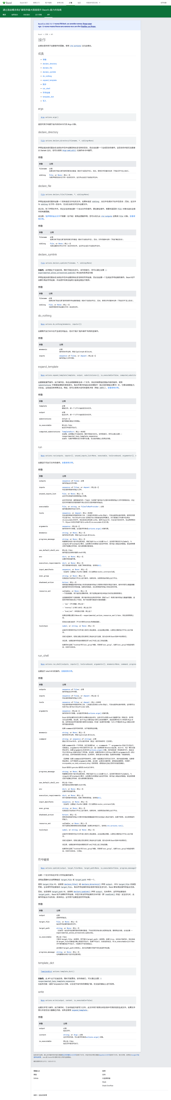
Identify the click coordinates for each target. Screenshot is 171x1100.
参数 (44, 60)
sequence (63, 356)
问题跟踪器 (106, 1078)
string (74, 506)
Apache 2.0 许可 (104, 1055)
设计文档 (38, 15)
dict (64, 557)
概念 (4, 15)
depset (83, 356)
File (43, 141)
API (52, 34)
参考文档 (60, 3)
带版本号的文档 (92, 3)
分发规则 (26, 15)
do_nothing (47, 76)
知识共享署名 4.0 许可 (69, 1055)
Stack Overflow (107, 1086)
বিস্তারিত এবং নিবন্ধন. (88, 27)
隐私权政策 (43, 1095)
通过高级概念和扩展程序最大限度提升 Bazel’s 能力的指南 (32, 9)
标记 (99, 565)
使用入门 (36, 3)
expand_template (50, 80)
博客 (35, 1075)
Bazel (40, 34)
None (60, 175)
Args (43, 117)
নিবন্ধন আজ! (87, 24)
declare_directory (50, 64)
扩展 (46, 34)
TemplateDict (68, 432)
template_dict (48, 97)
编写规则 (14, 15)
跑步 (44, 84)
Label (64, 626)
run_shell (46, 88)
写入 (44, 101)
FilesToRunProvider (90, 506)
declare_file (47, 68)
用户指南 (48, 3)
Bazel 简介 (24, 3)
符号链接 (46, 93)
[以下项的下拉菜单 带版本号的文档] (101, 3)
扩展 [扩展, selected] (70, 3)
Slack (104, 1082)
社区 (79, 3)
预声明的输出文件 (52, 216)
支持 (103, 1075)
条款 (35, 1095)
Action (65, 582)
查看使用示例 (113, 388)
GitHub (163, 3)
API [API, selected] (48, 15)
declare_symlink (49, 72)
